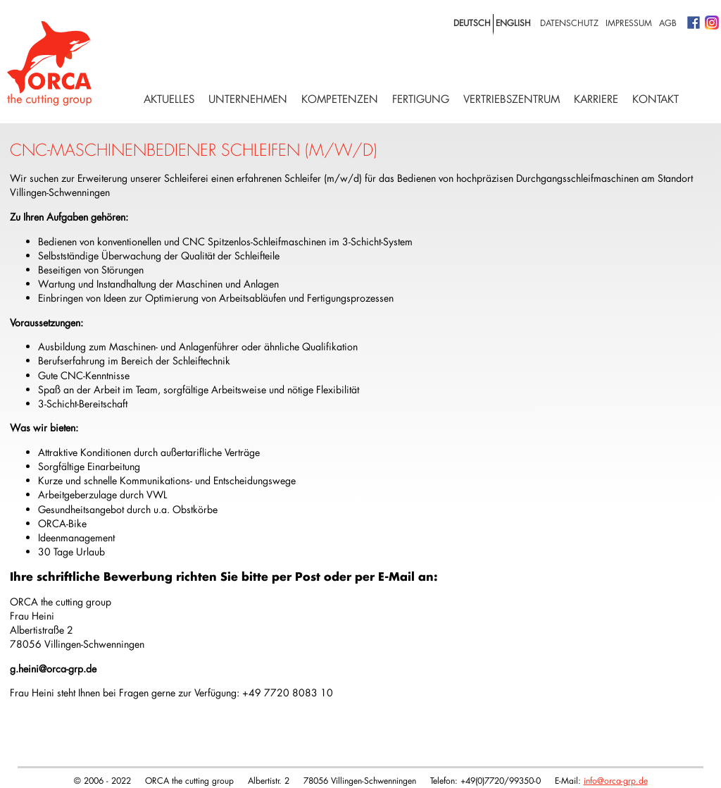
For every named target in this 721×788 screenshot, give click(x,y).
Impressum (629, 22)
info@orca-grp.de (616, 780)
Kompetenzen (339, 99)
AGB (668, 22)
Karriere (596, 99)
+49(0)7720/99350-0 (500, 780)
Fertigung (420, 99)
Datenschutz (569, 22)
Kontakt (655, 99)
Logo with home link (49, 63)
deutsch (472, 22)
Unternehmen (247, 99)
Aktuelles (169, 99)
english (513, 22)
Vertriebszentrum (511, 99)
